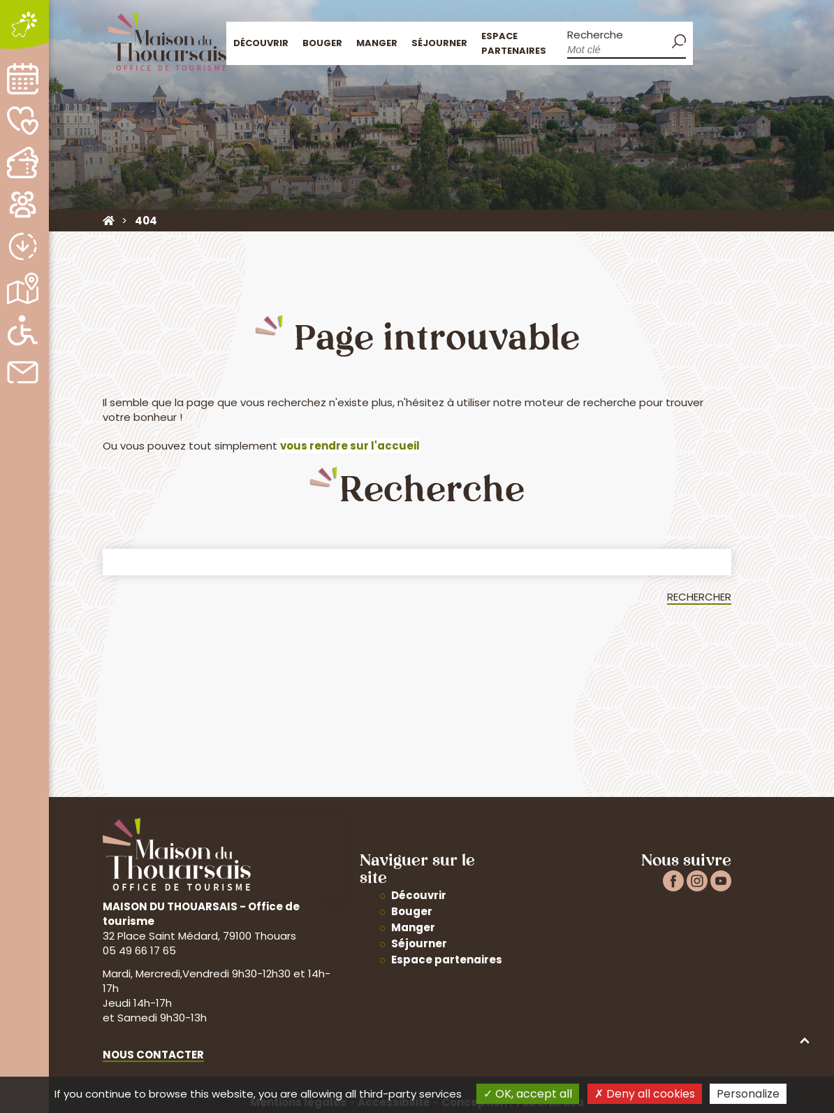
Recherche (595, 34)
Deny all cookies (644, 1094)
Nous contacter (153, 1054)
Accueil (709, 41)
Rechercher (699, 596)
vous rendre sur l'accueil (350, 445)
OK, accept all (527, 1094)
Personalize (748, 1094)
